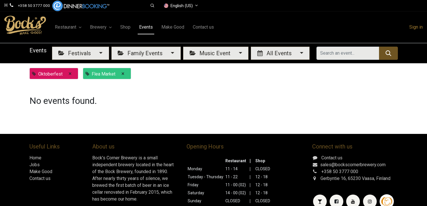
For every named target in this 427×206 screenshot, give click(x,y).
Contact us (40, 178)
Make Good (40, 171)
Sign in (416, 27)
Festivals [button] (75, 53)
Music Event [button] (211, 53)
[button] (152, 5)
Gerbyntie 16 (333, 178)
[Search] (388, 53)
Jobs (34, 164)
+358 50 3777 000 (34, 5)
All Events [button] (275, 53)
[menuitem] (125, 27)
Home (35, 158)
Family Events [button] (141, 53)
